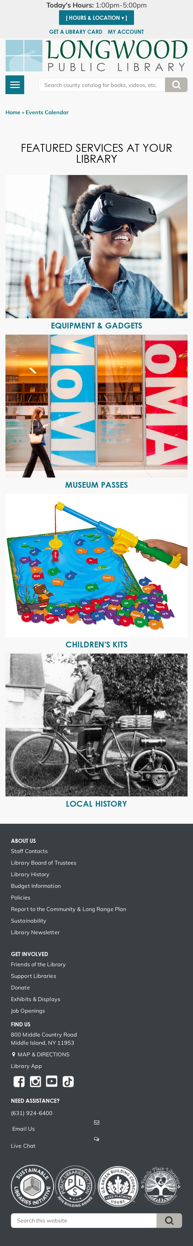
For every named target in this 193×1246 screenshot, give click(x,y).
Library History (30, 874)
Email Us (23, 1128)
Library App (26, 1065)
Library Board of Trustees (44, 862)
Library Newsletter (35, 932)
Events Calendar (47, 112)
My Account (126, 32)
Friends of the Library (38, 964)
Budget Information (36, 885)
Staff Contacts (29, 851)
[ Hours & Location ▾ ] (96, 18)
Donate (20, 987)
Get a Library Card (75, 32)
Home (12, 112)
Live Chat (23, 1145)
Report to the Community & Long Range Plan (68, 909)
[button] (96, 5)
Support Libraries (33, 975)
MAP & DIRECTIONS (44, 1054)
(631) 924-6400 (32, 1113)
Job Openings (28, 1010)
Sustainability (28, 920)
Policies (20, 897)
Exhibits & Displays (35, 999)
